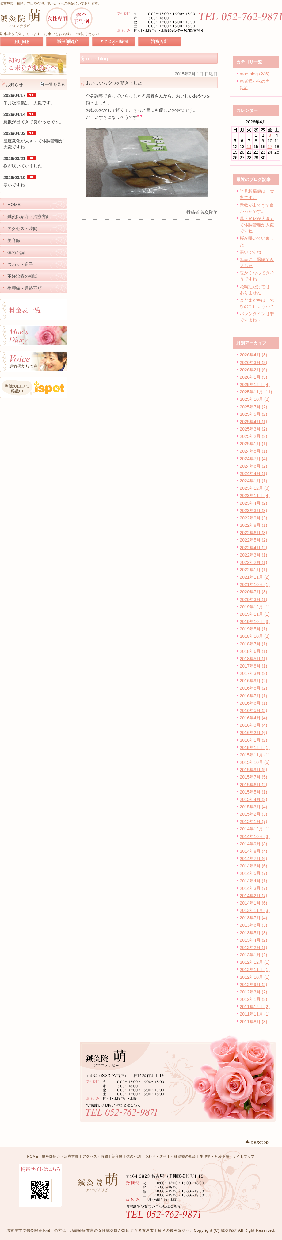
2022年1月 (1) (253, 569)
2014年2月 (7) (253, 895)
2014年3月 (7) (253, 888)
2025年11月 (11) (256, 391)
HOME (32, 1156)
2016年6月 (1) (253, 703)
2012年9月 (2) (253, 984)
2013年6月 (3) (253, 925)
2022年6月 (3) (253, 532)
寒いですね (250, 252)
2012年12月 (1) (255, 962)
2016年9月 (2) (253, 680)
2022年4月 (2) (253, 547)
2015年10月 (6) (255, 762)
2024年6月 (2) (253, 466)
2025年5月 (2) (253, 414)
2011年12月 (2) (255, 1006)
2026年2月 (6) (253, 369)
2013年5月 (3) (253, 932)
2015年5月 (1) (253, 792)
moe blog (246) (254, 73)
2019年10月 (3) (255, 621)
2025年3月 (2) (253, 429)
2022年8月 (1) (253, 525)
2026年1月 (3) (253, 377)
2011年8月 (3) (253, 1021)
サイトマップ (244, 1156)
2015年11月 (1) (255, 754)
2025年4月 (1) (253, 421)
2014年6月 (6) (253, 865)
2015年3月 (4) (253, 806)
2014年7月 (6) (253, 858)
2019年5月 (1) (253, 628)
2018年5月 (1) (253, 658)
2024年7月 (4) (253, 458)
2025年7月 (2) (253, 406)
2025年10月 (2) (255, 399)
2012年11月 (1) (255, 969)
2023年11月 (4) (255, 495)
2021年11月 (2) (255, 577)
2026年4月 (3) (253, 354)
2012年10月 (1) (255, 977)
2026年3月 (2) (253, 362)
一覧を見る (55, 84)
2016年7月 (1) (253, 695)
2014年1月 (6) (253, 903)
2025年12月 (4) (255, 384)
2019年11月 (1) (255, 614)
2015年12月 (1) (255, 747)
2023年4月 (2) (253, 503)
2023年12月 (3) (255, 488)
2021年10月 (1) (255, 584)
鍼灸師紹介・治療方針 (60, 1156)
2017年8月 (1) (253, 666)
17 (269, 146)
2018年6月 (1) (253, 651)
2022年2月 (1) (253, 562)
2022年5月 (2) (253, 540)
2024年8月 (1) (253, 451)
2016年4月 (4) (253, 717)
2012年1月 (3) (253, 999)
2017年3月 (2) (253, 673)
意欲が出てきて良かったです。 (33, 121)
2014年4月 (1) (253, 880)
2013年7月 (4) (253, 917)
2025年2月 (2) (253, 436)
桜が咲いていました (22, 165)
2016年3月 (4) (253, 725)
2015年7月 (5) (253, 777)
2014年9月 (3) (253, 843)
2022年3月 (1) (253, 555)
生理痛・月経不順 (214, 1156)
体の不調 (133, 1156)
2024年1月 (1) (253, 480)
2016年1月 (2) (253, 740)
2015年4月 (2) (253, 799)
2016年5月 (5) (253, 710)
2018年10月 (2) (255, 636)
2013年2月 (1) (253, 947)
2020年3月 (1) (253, 599)
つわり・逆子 (156, 1156)
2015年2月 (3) (253, 814)
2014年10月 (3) (255, 836)
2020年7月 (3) (253, 591)
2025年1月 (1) (253, 443)
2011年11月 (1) (255, 1014)
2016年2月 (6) (253, 732)
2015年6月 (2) (253, 784)
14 (248, 146)
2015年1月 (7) (253, 821)
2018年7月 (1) (253, 643)
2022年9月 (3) (253, 517)
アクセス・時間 (95, 1156)
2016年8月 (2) (253, 688)
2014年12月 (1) (255, 828)
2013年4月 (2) (253, 940)
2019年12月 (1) (255, 606)
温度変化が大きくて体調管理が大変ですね (257, 224)
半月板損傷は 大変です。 (29, 102)
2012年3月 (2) (253, 991)
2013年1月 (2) (253, 954)
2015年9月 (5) (253, 769)
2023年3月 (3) (253, 510)
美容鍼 (117, 1156)
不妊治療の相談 (183, 1156)
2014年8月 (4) (253, 851)
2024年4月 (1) (253, 473)
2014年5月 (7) (253, 873)
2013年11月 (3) (255, 910)
